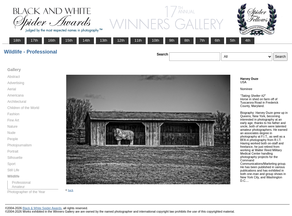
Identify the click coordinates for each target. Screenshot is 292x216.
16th (51, 40)
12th (121, 40)
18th (17, 40)
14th (86, 40)
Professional (21, 183)
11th (138, 40)
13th (103, 40)
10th (155, 40)
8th (187, 40)
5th (233, 40)
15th (69, 40)
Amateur (18, 187)
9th (172, 40)
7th (202, 40)
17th (34, 40)
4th (248, 40)
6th (217, 40)
